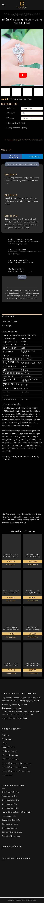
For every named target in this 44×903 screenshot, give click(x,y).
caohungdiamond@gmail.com (15, 705)
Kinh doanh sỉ (7, 775)
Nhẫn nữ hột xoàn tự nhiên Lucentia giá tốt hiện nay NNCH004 (11, 556)
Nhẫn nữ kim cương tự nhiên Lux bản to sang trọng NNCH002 (11, 592)
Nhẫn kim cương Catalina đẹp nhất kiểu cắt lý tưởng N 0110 (11, 628)
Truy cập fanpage (10, 156)
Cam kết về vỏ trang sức (12, 832)
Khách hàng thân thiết (11, 820)
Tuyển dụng (6, 739)
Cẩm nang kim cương (10, 759)
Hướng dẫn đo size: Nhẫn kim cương (16, 763)
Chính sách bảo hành (10, 808)
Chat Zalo (32, 156)
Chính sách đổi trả (9, 804)
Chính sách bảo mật (10, 828)
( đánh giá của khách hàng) (21, 99)
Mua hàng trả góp (9, 816)
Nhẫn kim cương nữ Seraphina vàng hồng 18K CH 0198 (32, 664)
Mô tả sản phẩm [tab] (8, 316)
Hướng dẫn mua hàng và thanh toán (16, 812)
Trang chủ (8, 14)
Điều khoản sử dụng (10, 824)
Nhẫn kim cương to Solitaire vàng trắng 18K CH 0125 (11, 664)
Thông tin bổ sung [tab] (9, 321)
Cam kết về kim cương (11, 836)
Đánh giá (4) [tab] (6, 326)
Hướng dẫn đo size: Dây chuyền (15, 767)
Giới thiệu (5, 735)
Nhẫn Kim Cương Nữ (25, 16)
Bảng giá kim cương (10, 755)
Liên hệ (5, 743)
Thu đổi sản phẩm (9, 796)
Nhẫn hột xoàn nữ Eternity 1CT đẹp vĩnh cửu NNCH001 (32, 592)
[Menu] (3, 5)
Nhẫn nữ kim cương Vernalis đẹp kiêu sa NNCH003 (32, 556)
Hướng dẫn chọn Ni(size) (17, 128)
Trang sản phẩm (8, 747)
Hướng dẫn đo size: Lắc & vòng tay (16, 771)
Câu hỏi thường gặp (10, 751)
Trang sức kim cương (23, 14)
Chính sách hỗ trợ (10, 792)
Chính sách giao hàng (10, 800)
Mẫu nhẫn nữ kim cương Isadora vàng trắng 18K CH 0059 (32, 628)
